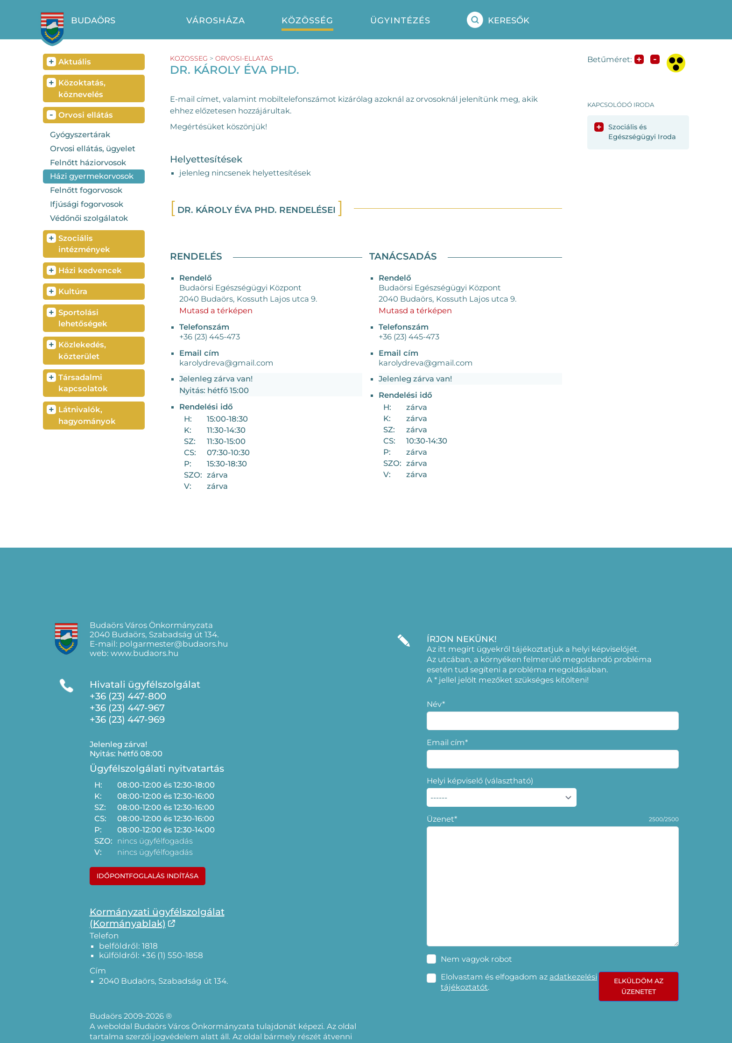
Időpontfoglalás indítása (147, 876)
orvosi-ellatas (244, 58)
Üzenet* (442, 819)
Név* (436, 704)
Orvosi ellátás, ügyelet (92, 148)
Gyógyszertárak (80, 134)
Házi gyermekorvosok (92, 176)
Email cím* (447, 742)
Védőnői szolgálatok (89, 218)
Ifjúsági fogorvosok (86, 204)
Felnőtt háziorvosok (88, 162)
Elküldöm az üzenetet (638, 986)
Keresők (498, 20)
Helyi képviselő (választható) (480, 780)
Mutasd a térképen (216, 310)
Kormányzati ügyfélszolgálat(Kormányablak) (157, 917)
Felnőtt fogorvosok (86, 190)
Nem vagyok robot (476, 959)
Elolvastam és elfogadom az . (519, 982)
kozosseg (189, 58)
